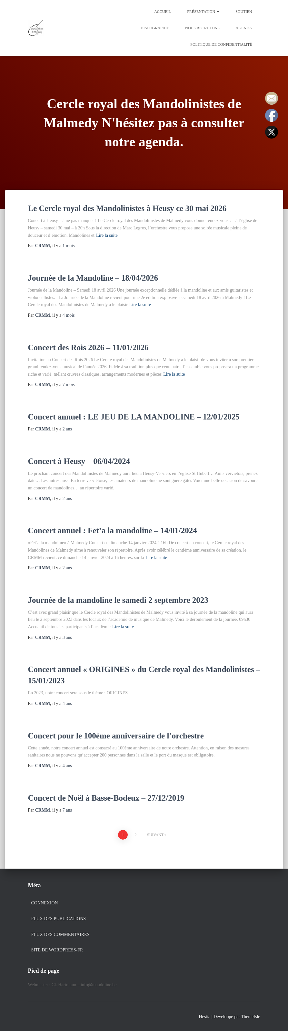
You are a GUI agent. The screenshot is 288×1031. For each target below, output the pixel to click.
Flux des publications (58, 918)
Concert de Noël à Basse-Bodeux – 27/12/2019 (106, 798)
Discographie (155, 28)
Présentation (203, 11)
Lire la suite (107, 235)
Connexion (44, 903)
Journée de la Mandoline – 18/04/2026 (93, 278)
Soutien (243, 11)
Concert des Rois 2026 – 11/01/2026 (88, 347)
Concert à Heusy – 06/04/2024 (79, 461)
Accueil (162, 11)
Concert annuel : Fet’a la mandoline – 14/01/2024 (112, 530)
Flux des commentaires (60, 934)
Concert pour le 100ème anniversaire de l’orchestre (116, 735)
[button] (217, 11)
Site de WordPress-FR (57, 950)
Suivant (155, 835)
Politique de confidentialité (221, 44)
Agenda (244, 28)
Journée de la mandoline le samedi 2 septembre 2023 (118, 600)
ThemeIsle (250, 1016)
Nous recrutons (202, 28)
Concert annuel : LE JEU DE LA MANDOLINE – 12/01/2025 (134, 416)
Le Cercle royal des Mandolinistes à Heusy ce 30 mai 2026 (127, 208)
